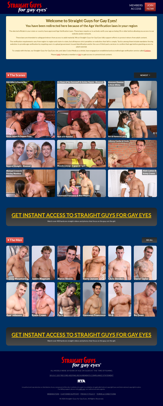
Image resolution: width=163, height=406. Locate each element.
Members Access (136, 7)
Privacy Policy (87, 394)
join (79, 54)
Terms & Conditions (106, 394)
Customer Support (70, 394)
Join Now (150, 7)
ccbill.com (81, 389)
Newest (144, 75)
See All (149, 240)
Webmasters (53, 394)
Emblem (147, 51)
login (58, 54)
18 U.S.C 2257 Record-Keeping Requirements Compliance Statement (81, 375)
